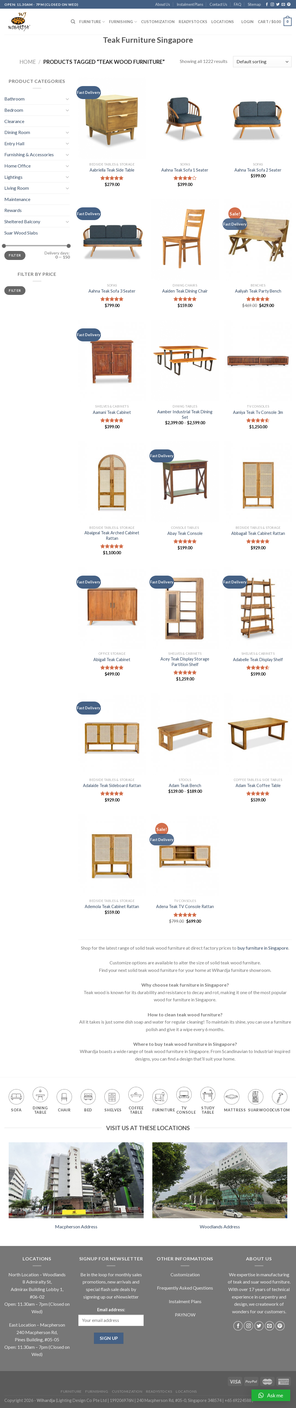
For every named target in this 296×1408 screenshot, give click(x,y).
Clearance (14, 121)
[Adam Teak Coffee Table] (258, 734)
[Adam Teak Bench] (185, 734)
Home (27, 62)
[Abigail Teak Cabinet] (112, 608)
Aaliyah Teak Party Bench (258, 291)
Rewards (13, 210)
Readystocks (193, 21)
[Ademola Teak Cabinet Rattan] (112, 855)
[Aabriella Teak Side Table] (112, 118)
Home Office (17, 165)
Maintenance (17, 199)
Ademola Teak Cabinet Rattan (112, 906)
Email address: (111, 1309)
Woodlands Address (220, 1226)
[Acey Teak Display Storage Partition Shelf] (185, 608)
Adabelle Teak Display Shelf (258, 659)
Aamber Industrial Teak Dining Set (184, 414)
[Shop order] (262, 61)
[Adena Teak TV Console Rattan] (185, 855)
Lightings (13, 177)
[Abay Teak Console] (185, 481)
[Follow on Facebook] (267, 5)
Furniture (92, 22)
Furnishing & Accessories (29, 154)
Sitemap (254, 4)
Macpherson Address (76, 1226)
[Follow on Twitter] (278, 5)
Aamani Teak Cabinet (112, 412)
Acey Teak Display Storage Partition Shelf (184, 661)
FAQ (237, 4)
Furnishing (123, 22)
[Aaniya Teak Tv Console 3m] (258, 360)
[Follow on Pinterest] (289, 5)
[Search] (73, 21)
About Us (162, 4)
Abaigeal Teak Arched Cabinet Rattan (111, 535)
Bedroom (13, 110)
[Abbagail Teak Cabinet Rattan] (258, 481)
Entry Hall (14, 143)
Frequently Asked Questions (185, 1287)
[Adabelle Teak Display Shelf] (258, 608)
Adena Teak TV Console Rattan (185, 906)
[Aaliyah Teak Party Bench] (258, 239)
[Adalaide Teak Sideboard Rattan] (112, 734)
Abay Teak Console (185, 533)
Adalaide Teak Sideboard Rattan (112, 785)
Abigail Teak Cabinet (111, 659)
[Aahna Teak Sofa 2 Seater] (258, 118)
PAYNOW (185, 1314)
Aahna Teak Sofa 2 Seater (258, 170)
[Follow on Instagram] (272, 5)
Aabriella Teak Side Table (112, 170)
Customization (158, 21)
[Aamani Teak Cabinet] (112, 360)
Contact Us (218, 4)
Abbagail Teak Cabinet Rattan (258, 533)
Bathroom (14, 98)
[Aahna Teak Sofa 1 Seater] (185, 118)
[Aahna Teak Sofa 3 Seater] (112, 239)
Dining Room (17, 132)
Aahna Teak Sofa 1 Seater (184, 170)
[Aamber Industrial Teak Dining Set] (185, 360)
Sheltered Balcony (22, 221)
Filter (15, 255)
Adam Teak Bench (185, 785)
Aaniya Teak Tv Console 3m (258, 412)
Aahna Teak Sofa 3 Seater (112, 291)
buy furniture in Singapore (262, 948)
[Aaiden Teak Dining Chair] (185, 239)
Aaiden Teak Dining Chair (185, 291)
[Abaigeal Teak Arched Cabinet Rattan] (112, 481)
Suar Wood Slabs (21, 232)
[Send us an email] (283, 5)
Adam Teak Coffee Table (258, 785)
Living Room (16, 188)
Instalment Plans (190, 4)
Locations (222, 21)
